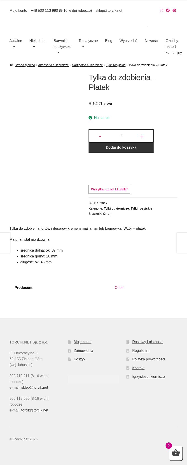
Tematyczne (88, 41)
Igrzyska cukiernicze (148, 377)
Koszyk (80, 359)
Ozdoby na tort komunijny (174, 46)
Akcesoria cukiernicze (53, 65)
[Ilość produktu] (121, 136)
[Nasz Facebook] (168, 10)
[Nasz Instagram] (161, 10)
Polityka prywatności (148, 359)
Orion (107, 213)
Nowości (151, 41)
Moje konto (18, 10)
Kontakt (138, 368)
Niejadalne (38, 41)
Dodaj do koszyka (121, 147)
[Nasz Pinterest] (174, 10)
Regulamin (141, 351)
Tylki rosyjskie (115, 65)
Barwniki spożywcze (62, 44)
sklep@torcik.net (109, 10)
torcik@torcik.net (34, 410)
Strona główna (25, 65)
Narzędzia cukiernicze (87, 65)
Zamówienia (83, 351)
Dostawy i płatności (147, 342)
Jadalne (15, 41)
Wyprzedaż (128, 41)
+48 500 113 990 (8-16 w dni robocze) (61, 10)
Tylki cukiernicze (116, 208)
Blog (108, 41)
